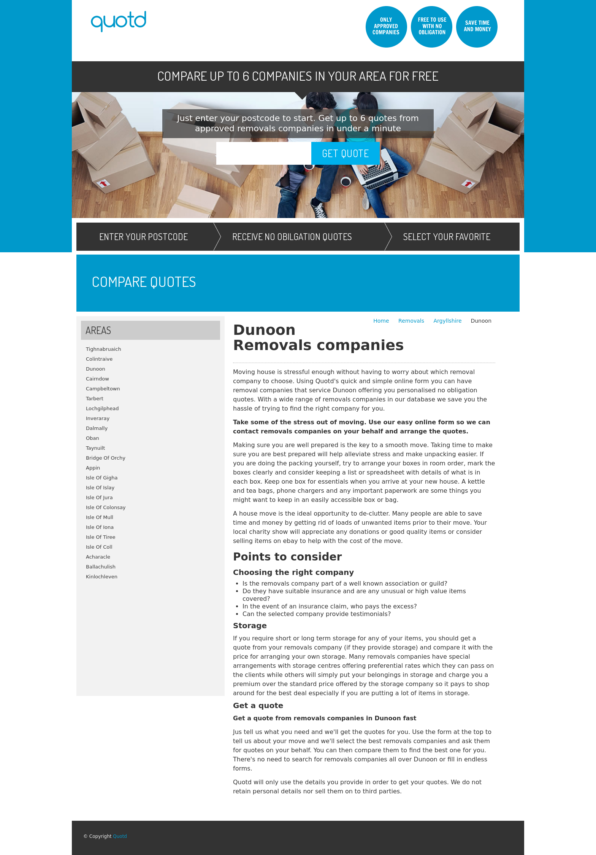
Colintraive (99, 359)
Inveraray (97, 418)
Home (382, 321)
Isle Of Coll (99, 547)
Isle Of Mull (99, 517)
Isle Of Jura (99, 497)
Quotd (120, 836)
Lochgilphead (102, 408)
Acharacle (98, 557)
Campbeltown (103, 389)
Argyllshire (447, 321)
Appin (93, 468)
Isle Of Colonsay (106, 507)
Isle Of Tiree (101, 537)
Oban (92, 438)
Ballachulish (101, 567)
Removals (412, 321)
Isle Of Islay (100, 487)
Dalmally (97, 428)
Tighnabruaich (103, 349)
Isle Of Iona (100, 527)
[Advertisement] (150, 635)
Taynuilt (95, 448)
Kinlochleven (101, 577)
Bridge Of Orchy (105, 458)
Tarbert (94, 398)
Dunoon (95, 369)
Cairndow (97, 379)
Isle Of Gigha (101, 478)
